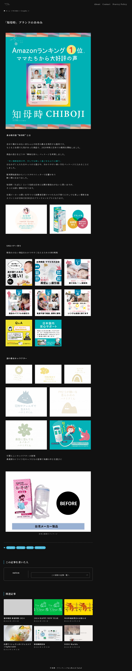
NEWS (30, 548)
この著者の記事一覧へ (60, 575)
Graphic (10, 548)
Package (20, 548)
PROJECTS (40, 548)
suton (16, 572)
